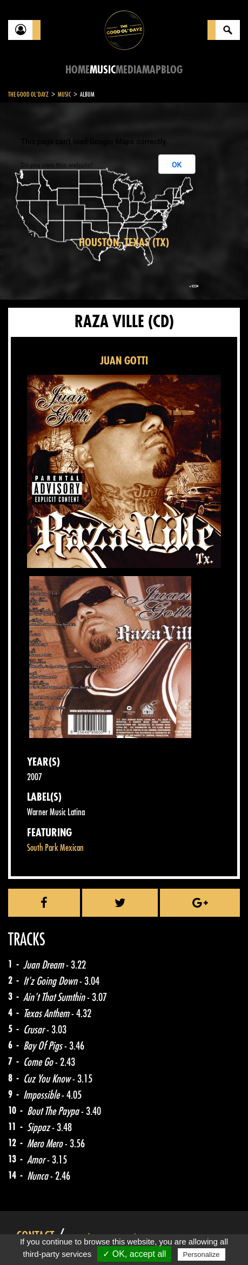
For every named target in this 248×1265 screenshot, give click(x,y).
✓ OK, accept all (134, 1254)
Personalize (201, 1254)
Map (151, 70)
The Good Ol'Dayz (28, 94)
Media (129, 70)
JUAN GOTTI (124, 361)
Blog (172, 70)
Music (103, 70)
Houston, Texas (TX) (124, 242)
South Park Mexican (55, 848)
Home (77, 70)
